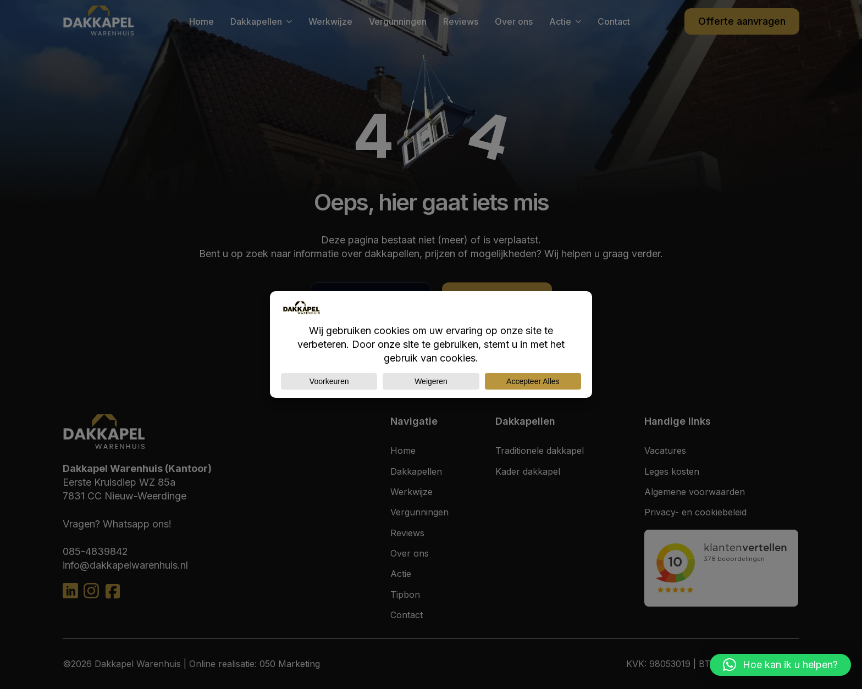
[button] (780, 665)
